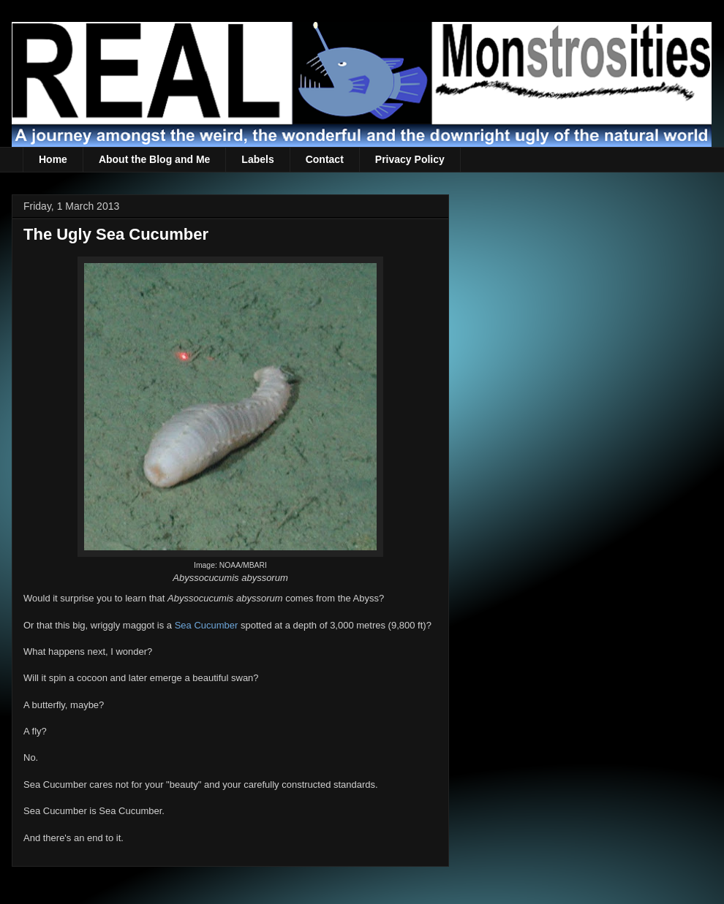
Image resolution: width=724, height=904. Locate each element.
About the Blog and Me (154, 159)
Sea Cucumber (206, 625)
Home (53, 159)
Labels (257, 159)
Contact (325, 159)
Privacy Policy (410, 159)
